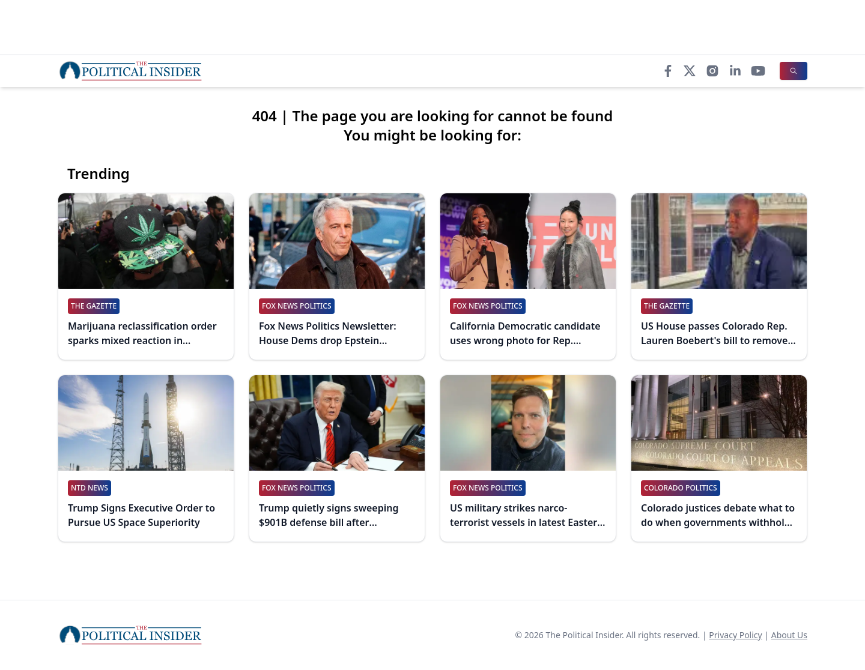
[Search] (793, 71)
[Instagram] (712, 71)
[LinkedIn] (735, 71)
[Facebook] (668, 71)
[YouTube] (758, 71)
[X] (690, 71)
